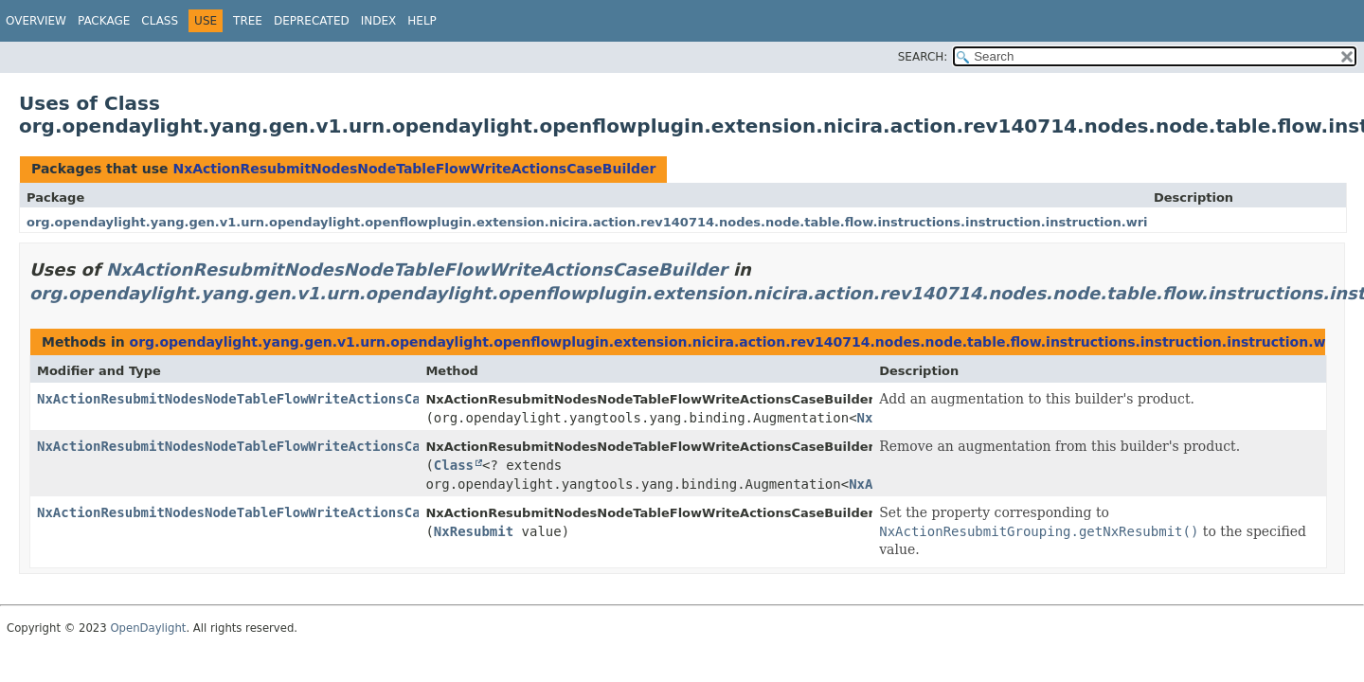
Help (422, 20)
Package (104, 20)
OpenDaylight (148, 628)
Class (159, 20)
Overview (36, 20)
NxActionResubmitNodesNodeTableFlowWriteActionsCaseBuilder (413, 168)
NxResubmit (473, 531)
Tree (247, 20)
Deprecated (312, 20)
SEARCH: (923, 56)
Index (379, 20)
